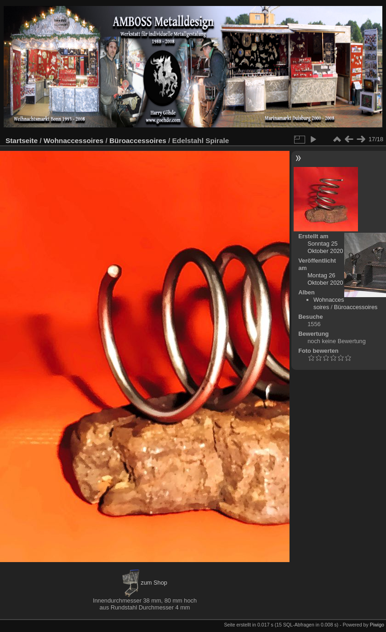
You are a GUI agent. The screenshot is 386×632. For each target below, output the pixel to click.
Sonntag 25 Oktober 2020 (325, 247)
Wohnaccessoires (73, 140)
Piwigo (377, 624)
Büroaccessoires (137, 140)
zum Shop (144, 582)
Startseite (22, 140)
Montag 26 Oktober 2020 (325, 279)
